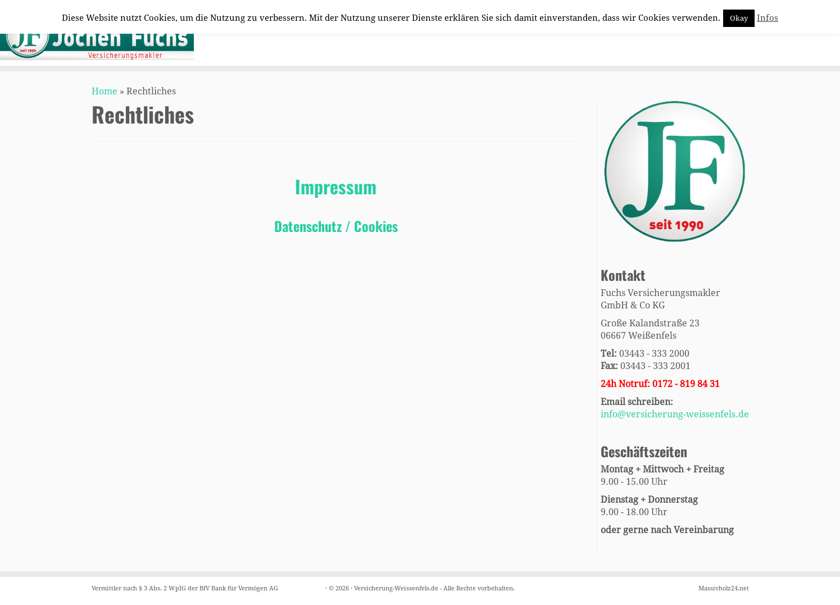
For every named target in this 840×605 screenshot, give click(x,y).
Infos (767, 18)
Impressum (335, 186)
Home (104, 91)
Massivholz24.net (723, 588)
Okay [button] (739, 18)
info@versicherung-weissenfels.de (675, 414)
